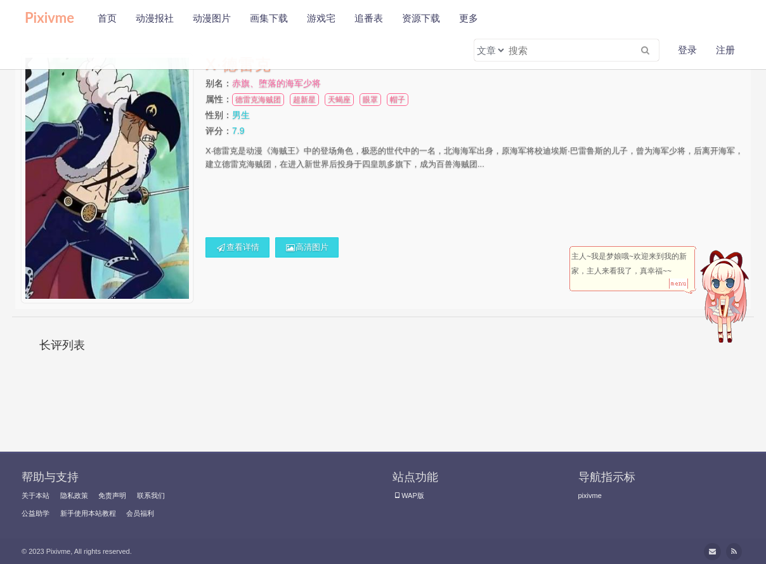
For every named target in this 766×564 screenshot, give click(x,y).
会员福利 (140, 513)
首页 (107, 18)
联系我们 (151, 495)
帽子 (397, 99)
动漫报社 (155, 18)
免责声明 (112, 495)
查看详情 (237, 247)
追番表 (368, 18)
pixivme (590, 495)
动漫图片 (212, 18)
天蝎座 (339, 99)
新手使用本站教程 (88, 513)
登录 (687, 49)
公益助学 (35, 513)
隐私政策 (74, 495)
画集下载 (269, 18)
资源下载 (421, 18)
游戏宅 (321, 18)
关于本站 (35, 495)
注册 (725, 49)
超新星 (304, 99)
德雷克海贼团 (258, 99)
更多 (468, 18)
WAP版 (408, 495)
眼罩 (370, 99)
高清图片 (307, 247)
